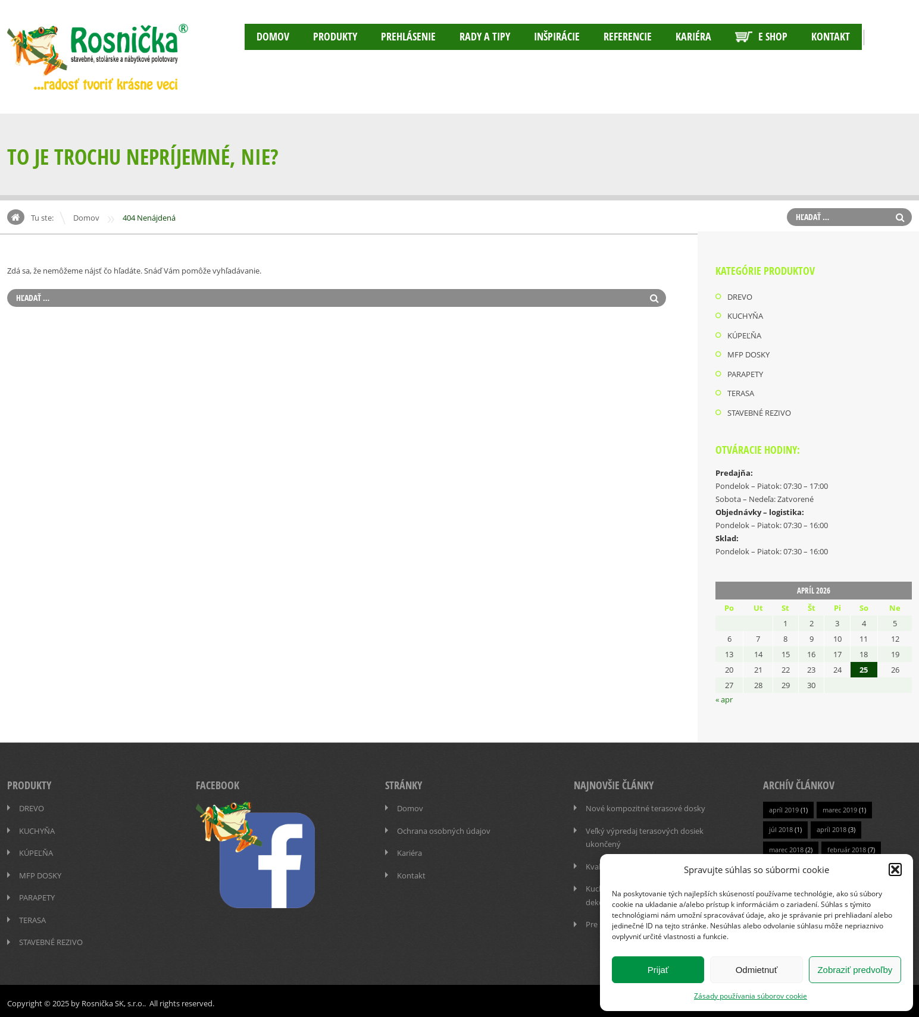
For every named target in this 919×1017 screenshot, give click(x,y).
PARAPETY (745, 373)
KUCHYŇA (745, 315)
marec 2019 (840, 807)
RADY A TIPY (485, 36)
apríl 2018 (831, 827)
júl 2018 (781, 827)
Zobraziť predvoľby (854, 970)
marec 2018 (786, 846)
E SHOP (761, 36)
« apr (724, 697)
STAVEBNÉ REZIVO (759, 411)
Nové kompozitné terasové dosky (645, 806)
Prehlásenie (408, 36)
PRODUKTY (335, 36)
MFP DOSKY (748, 354)
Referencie (628, 36)
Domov (273, 36)
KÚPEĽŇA (744, 334)
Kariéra (693, 36)
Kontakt (830, 36)
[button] (895, 869)
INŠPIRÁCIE (557, 36)
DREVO (739, 296)
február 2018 (846, 846)
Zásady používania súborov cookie (750, 995)
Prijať (658, 970)
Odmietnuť (757, 970)
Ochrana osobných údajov (443, 828)
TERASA (740, 392)
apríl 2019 (784, 807)
